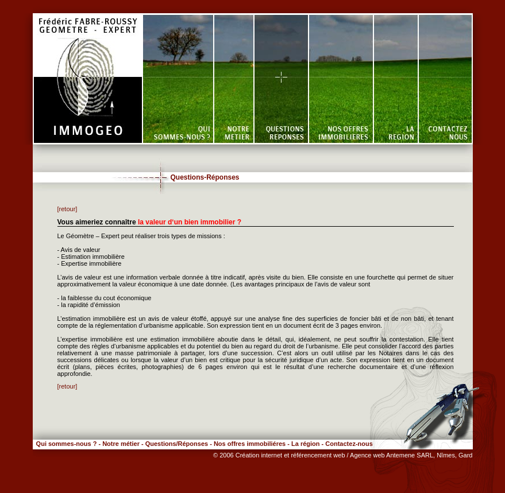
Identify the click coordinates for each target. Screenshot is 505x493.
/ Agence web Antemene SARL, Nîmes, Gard (410, 455)
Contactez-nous (349, 443)
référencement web (318, 455)
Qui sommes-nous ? (65, 443)
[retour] (67, 208)
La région (305, 443)
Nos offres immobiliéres (250, 443)
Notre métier (121, 443)
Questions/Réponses (176, 443)
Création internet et (263, 455)
